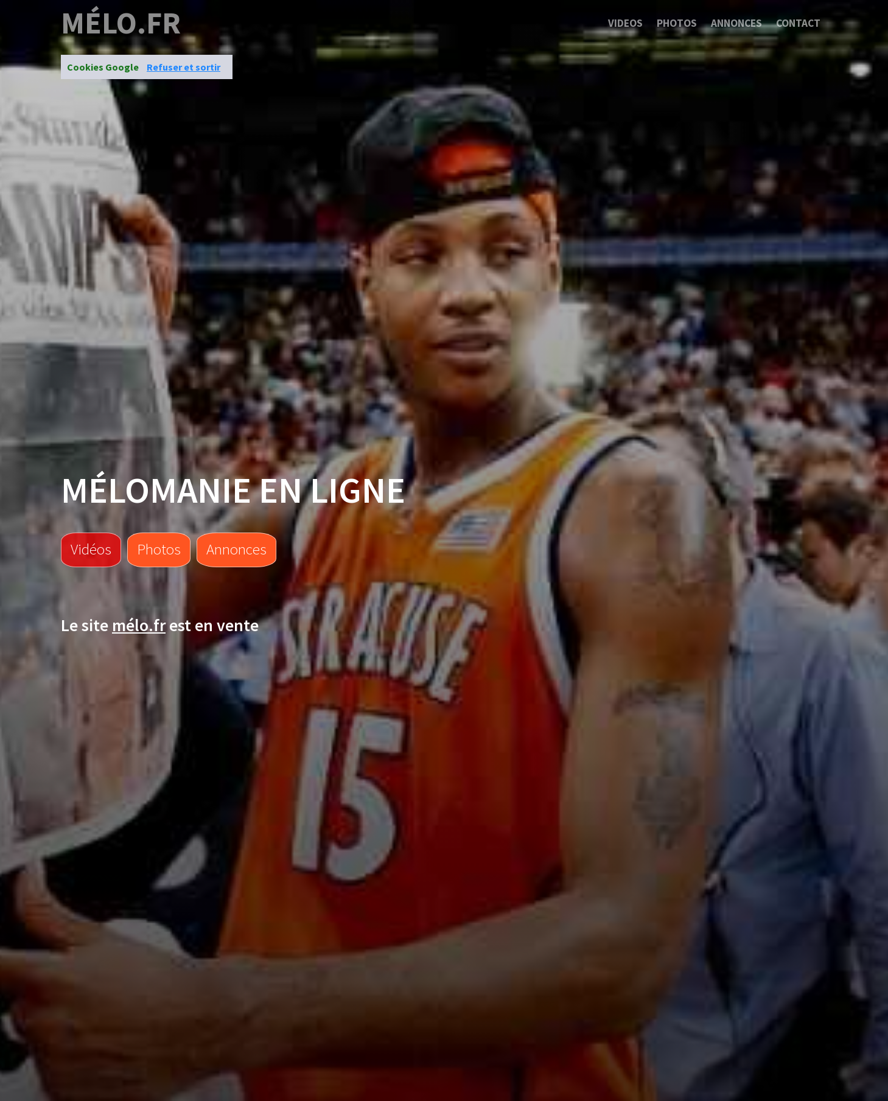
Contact (798, 23)
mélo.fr (121, 23)
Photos (677, 23)
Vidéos (91, 549)
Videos (625, 23)
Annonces (736, 23)
